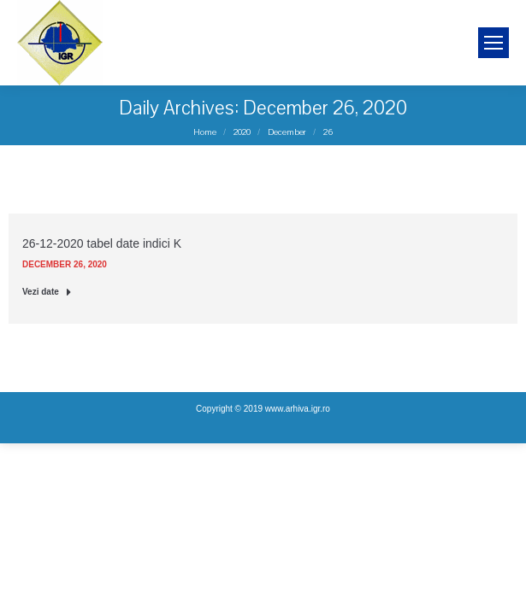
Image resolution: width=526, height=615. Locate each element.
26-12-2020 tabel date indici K (101, 243)
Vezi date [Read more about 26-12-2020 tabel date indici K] (47, 291)
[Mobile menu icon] (493, 42)
